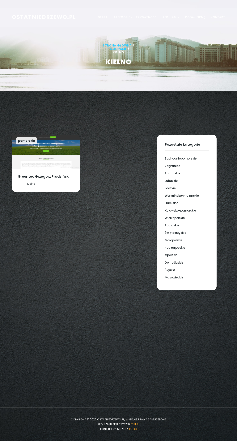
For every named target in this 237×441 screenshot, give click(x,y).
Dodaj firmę (195, 17)
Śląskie (170, 270)
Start (103, 17)
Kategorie (121, 17)
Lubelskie (171, 203)
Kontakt (218, 17)
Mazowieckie (174, 277)
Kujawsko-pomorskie (180, 210)
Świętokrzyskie (175, 233)
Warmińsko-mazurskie (182, 196)
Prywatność (146, 17)
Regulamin (171, 17)
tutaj (135, 424)
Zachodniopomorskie (181, 158)
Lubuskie (171, 181)
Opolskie (171, 255)
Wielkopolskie (175, 218)
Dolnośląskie (174, 263)
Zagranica (172, 166)
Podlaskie (172, 225)
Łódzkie (170, 188)
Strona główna (117, 45)
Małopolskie (173, 240)
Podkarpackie (175, 248)
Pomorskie (117, 49)
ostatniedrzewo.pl (44, 17)
